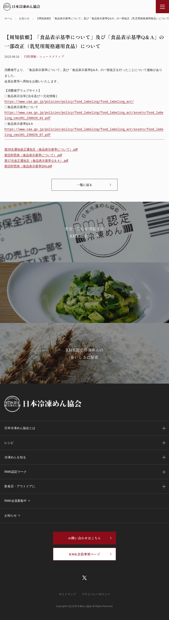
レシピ (9, 442)
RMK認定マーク (15, 471)
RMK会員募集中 (15, 500)
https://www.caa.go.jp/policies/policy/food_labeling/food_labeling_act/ (69, 102)
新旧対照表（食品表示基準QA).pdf (28, 166)
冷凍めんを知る (15, 457)
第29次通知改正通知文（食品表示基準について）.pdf (41, 149)
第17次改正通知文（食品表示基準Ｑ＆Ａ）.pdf (36, 160)
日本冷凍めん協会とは (19, 428)
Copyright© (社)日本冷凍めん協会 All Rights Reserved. (84, 606)
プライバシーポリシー (96, 594)
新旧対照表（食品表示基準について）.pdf (33, 155)
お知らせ (10, 515)
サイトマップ (67, 594)
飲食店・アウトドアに (19, 486)
